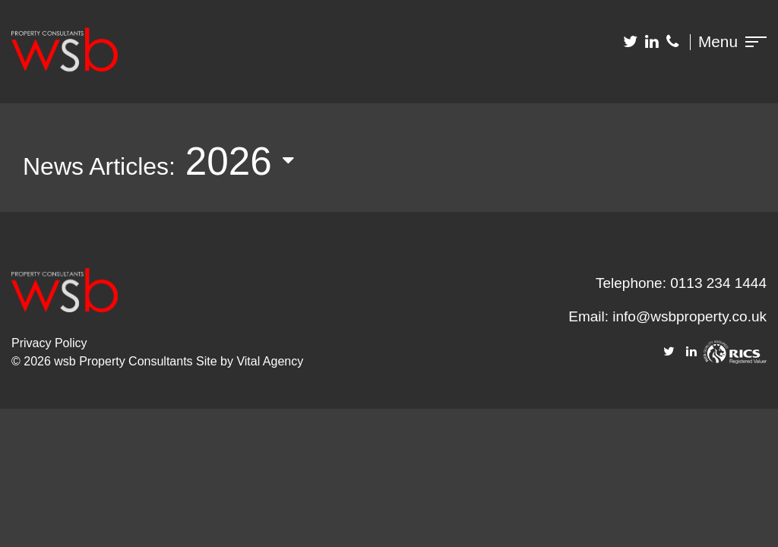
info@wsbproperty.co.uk (689, 316)
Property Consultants (135, 361)
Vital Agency (269, 361)
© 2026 (32, 361)
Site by (216, 361)
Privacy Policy (49, 343)
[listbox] (250, 162)
